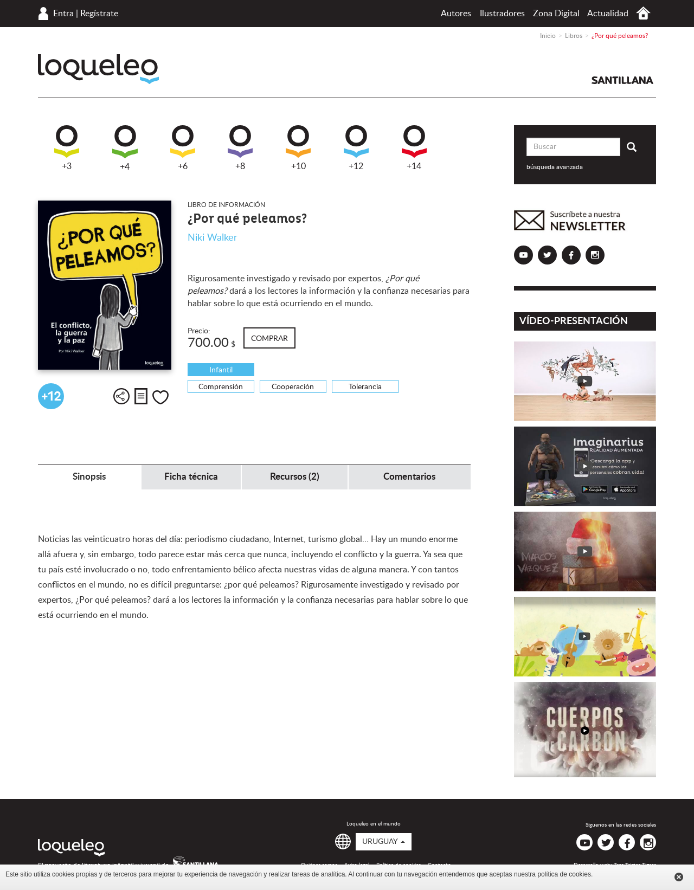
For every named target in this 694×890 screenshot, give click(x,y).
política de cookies (564, 874)
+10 (298, 148)
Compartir (121, 396)
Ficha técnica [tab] (191, 476)
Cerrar (678, 877)
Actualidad (607, 13)
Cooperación (293, 387)
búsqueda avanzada (554, 167)
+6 (182, 148)
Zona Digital (556, 13)
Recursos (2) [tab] (294, 476)
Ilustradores (502, 13)
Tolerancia (365, 387)
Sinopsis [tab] (89, 476)
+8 (240, 148)
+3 (66, 148)
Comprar (269, 339)
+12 (356, 148)
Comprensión (220, 387)
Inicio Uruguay (643, 13)
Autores (456, 13)
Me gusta (160, 397)
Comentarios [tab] (409, 476)
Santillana (622, 80)
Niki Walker (212, 238)
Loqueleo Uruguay (98, 69)
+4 (125, 148)
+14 (414, 148)
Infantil (221, 370)
